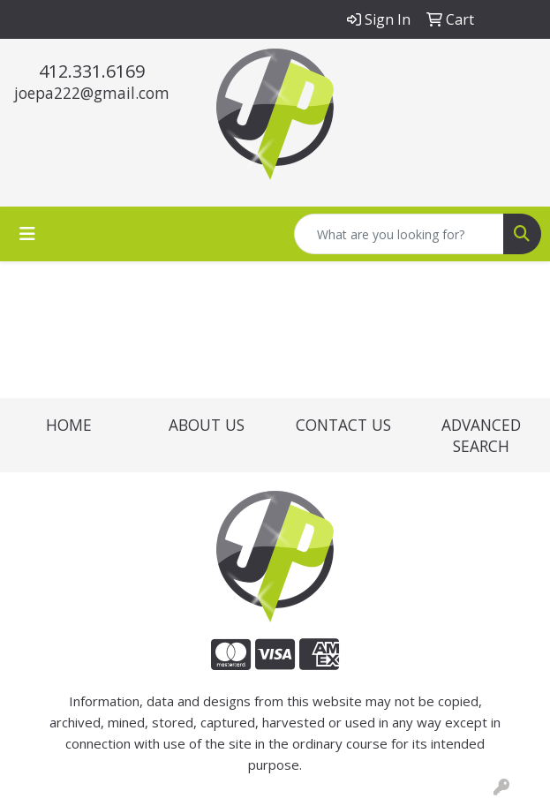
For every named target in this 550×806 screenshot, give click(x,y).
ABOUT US (207, 424)
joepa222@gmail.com (92, 92)
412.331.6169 (92, 71)
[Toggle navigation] (27, 234)
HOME (69, 424)
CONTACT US (343, 424)
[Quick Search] (399, 234)
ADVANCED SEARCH (481, 435)
